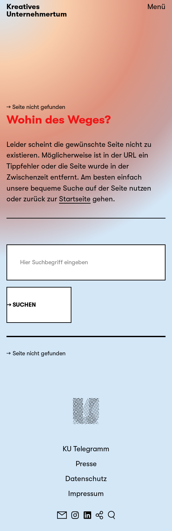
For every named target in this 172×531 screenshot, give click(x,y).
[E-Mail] (62, 515)
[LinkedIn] (87, 515)
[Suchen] (111, 515)
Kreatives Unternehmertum (36, 10)
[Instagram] (75, 515)
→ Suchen (21, 304)
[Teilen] (99, 515)
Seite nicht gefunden (39, 353)
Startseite (75, 199)
